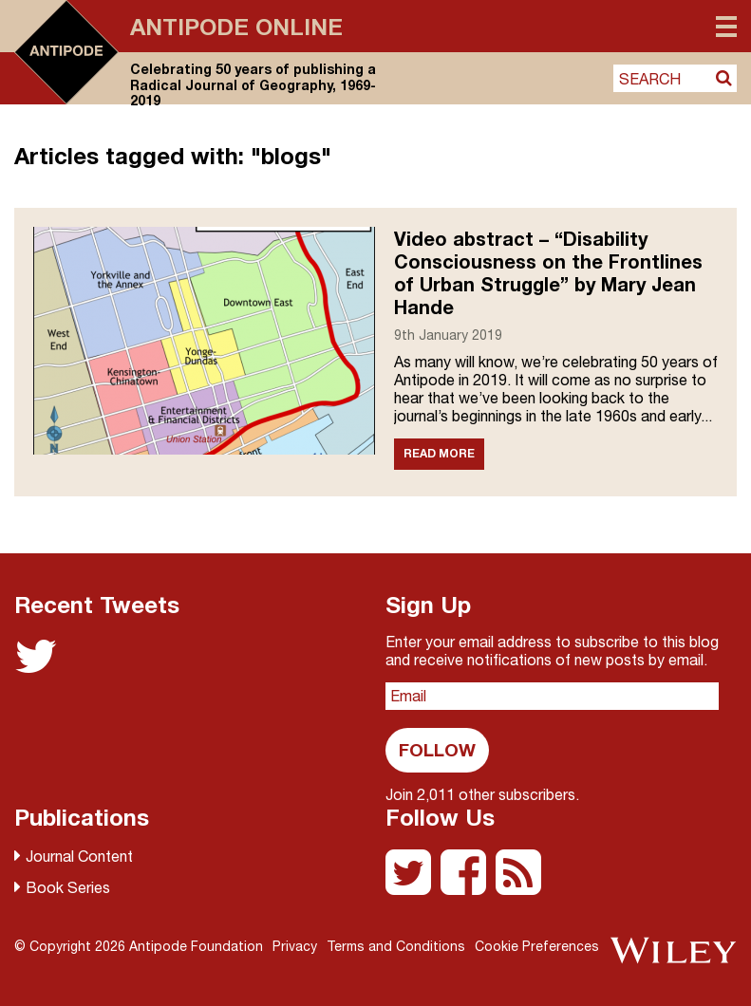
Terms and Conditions (396, 946)
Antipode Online (236, 26)
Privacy (294, 946)
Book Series (68, 887)
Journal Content (79, 856)
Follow (437, 749)
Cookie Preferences (537, 946)
